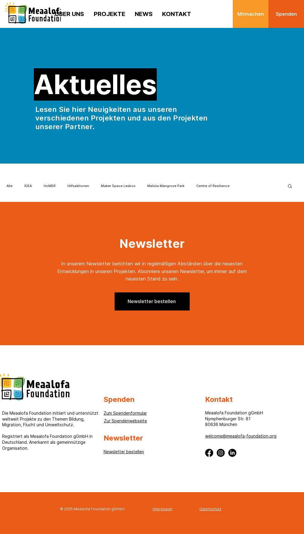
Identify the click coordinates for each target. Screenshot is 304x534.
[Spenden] (286, 14)
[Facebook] (209, 453)
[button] (290, 186)
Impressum (162, 509)
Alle (9, 186)
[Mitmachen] (250, 14)
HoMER (50, 186)
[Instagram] (221, 453)
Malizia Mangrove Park (165, 186)
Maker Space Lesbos (118, 186)
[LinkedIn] (232, 453)
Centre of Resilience (212, 186)
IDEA (28, 186)
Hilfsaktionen (78, 186)
